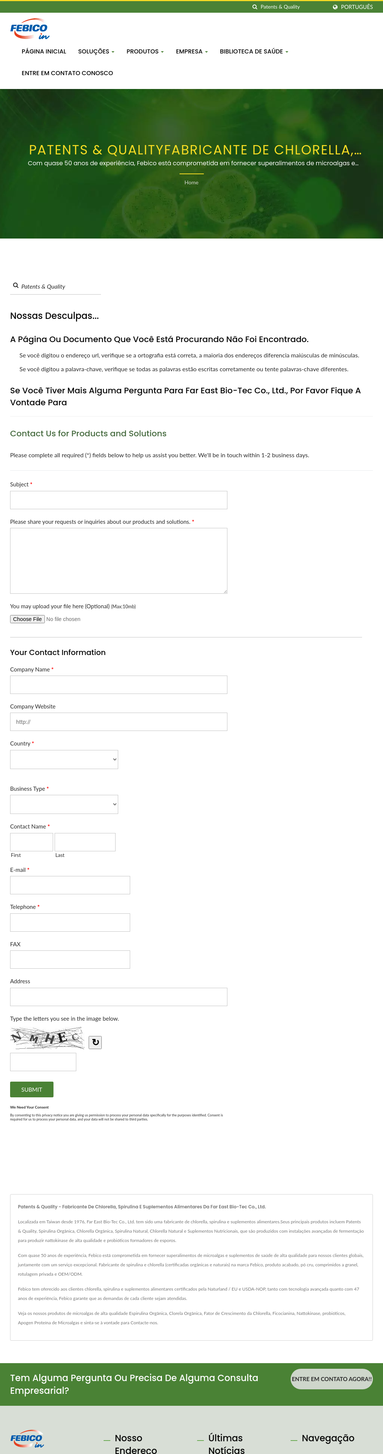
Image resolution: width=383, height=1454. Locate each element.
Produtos (145, 51)
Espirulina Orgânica (148, 1313)
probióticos (333, 1313)
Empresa (192, 51)
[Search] (294, 6)
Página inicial (44, 51)
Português (357, 7)
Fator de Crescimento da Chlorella (237, 1313)
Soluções (96, 51)
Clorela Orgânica (185, 1313)
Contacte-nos (144, 1322)
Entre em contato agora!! (332, 1378)
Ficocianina (283, 1313)
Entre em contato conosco (67, 73)
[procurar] (255, 6)
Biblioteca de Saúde (254, 51)
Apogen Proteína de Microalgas (48, 1322)
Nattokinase (308, 1313)
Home (191, 182)
